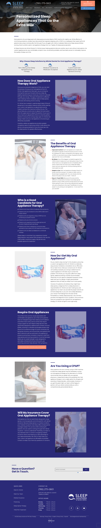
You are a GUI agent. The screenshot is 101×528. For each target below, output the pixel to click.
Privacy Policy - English (50, 516)
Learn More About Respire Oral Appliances (32, 347)
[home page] (14, 5)
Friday (40, 510)
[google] (78, 508)
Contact (76, 7)
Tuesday (40, 504)
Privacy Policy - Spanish (62, 516)
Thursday (41, 508)
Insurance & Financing (59, 7)
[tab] (78, 472)
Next (86, 469)
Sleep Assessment (88, 8)
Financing (17, 502)
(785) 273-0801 (42, 3)
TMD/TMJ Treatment (20, 510)
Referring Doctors (69, 7)
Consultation (88, 3)
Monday (40, 502)
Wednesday (41, 506)
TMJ (43, 7)
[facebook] (71, 508)
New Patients (49, 7)
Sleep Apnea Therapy (20, 506)
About (31, 7)
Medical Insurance (19, 498)
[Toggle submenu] (32, 7)
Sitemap (41, 516)
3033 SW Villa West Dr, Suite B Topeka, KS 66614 (69, 3)
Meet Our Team (18, 494)
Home (27, 7)
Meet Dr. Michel (18, 490)
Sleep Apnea (37, 7)
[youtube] (84, 508)
